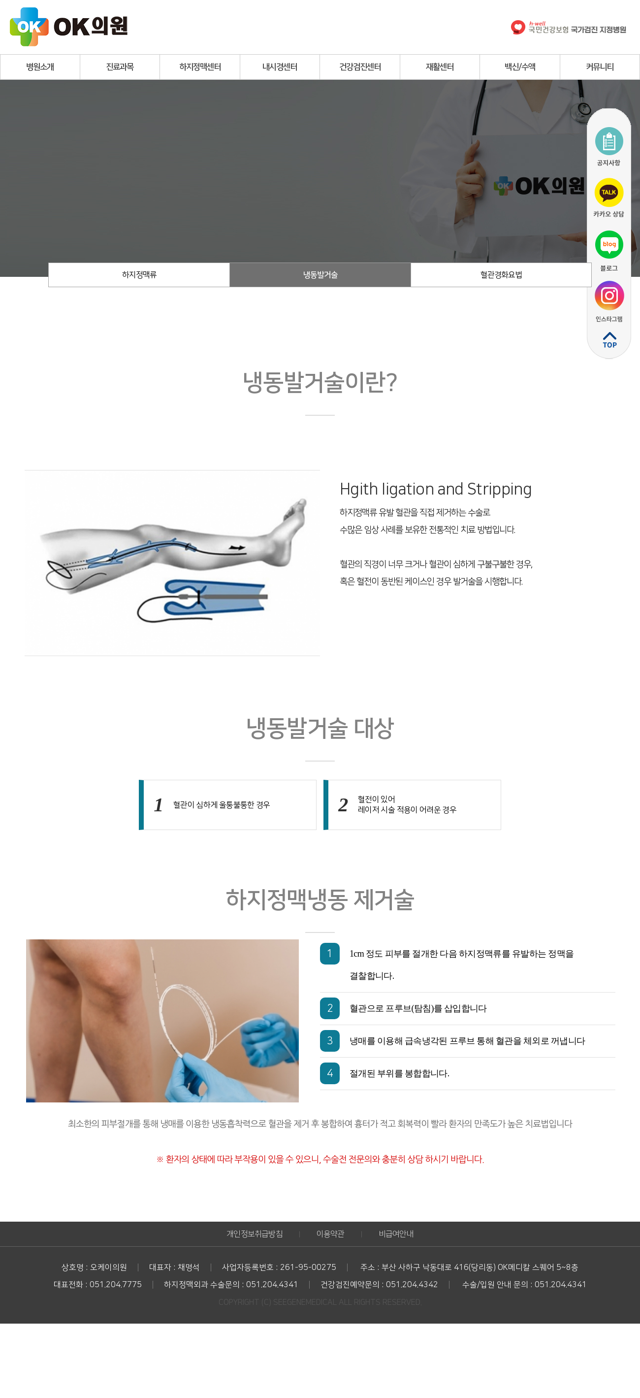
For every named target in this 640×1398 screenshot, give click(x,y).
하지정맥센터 (200, 67)
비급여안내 (396, 1234)
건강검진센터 (360, 67)
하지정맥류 (139, 274)
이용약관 (331, 1234)
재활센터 (439, 67)
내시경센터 (279, 67)
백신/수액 (520, 67)
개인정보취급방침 (254, 1234)
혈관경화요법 (501, 274)
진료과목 (119, 67)
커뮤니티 (599, 67)
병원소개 (40, 67)
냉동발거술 (320, 274)
